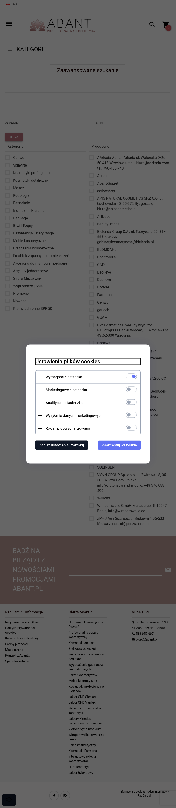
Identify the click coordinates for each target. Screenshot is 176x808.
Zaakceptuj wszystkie (119, 445)
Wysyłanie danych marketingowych (74, 415)
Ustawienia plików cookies (67, 361)
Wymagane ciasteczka (64, 377)
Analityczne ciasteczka (64, 403)
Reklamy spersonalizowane (68, 428)
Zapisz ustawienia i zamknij (61, 445)
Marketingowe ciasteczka (66, 390)
